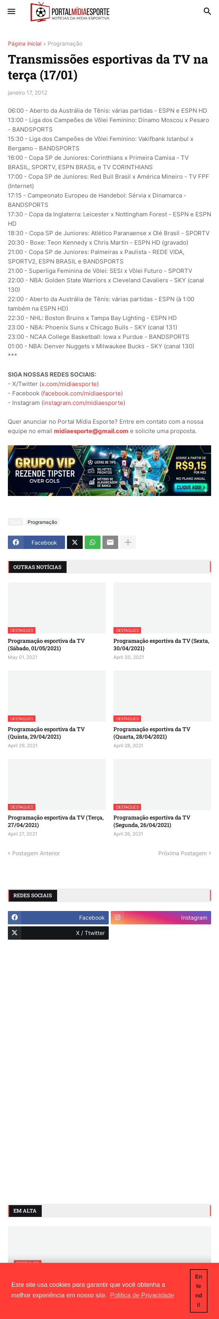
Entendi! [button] (198, 1290)
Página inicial (24, 44)
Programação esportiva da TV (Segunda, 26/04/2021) (151, 821)
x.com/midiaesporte (69, 384)
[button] (11, 11)
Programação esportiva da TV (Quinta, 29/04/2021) (46, 733)
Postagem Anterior (36, 853)
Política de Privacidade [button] (142, 1295)
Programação (65, 44)
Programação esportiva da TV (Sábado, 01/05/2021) (46, 644)
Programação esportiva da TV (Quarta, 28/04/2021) (151, 733)
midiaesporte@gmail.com (91, 431)
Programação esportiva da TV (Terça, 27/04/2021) (56, 821)
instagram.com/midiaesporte (83, 402)
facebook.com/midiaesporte (82, 393)
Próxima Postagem (182, 853)
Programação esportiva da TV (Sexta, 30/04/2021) (161, 644)
